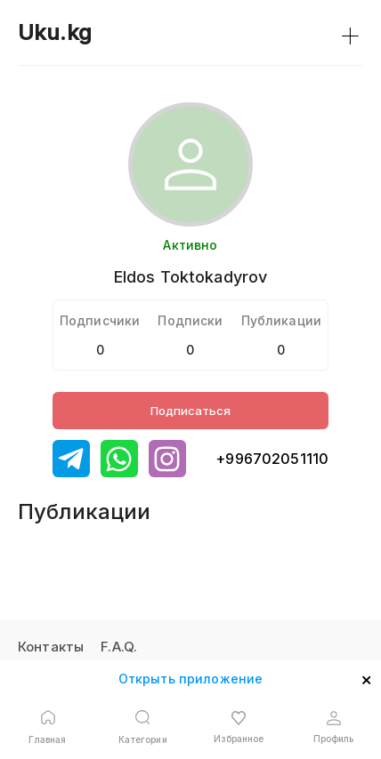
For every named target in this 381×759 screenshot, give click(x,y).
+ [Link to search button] (350, 33)
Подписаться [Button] (190, 410)
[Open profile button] (333, 727)
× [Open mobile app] (366, 678)
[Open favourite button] (238, 727)
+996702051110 (271, 458)
